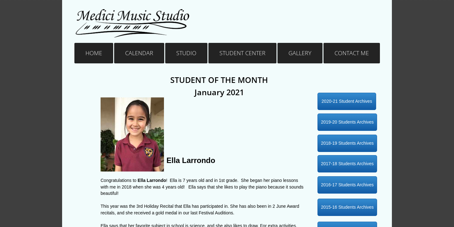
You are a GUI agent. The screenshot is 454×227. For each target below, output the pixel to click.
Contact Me (352, 53)
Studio (186, 53)
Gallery (299, 53)
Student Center (242, 53)
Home (93, 53)
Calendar (139, 53)
